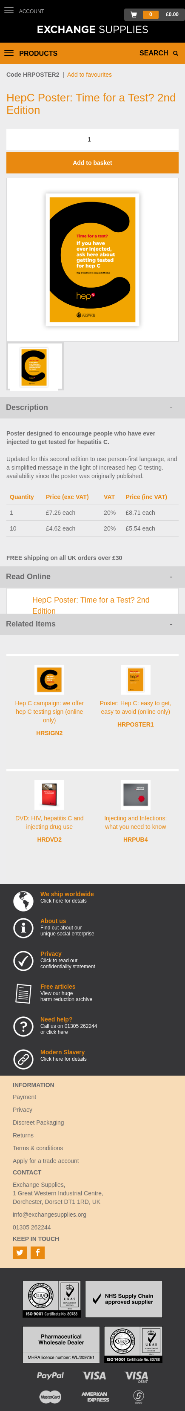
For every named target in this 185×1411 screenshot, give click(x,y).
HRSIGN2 (49, 733)
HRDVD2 (49, 839)
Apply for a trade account (46, 1160)
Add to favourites (89, 74)
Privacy (22, 1109)
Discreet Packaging (38, 1122)
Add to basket (92, 162)
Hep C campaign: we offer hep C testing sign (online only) (49, 712)
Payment (24, 1097)
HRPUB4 (135, 839)
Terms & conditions (38, 1148)
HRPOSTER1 (135, 724)
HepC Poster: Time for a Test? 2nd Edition (91, 605)
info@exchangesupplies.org (49, 1214)
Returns (23, 1135)
